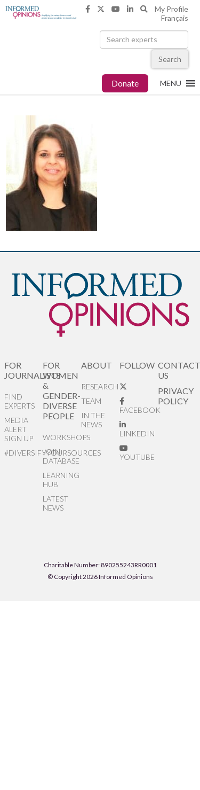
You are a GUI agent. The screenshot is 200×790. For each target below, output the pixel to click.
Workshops (62, 437)
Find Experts (19, 401)
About (96, 365)
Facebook (138, 405)
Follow (137, 365)
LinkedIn (137, 429)
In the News (93, 420)
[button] (170, 83)
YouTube (137, 453)
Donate (125, 83)
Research (99, 386)
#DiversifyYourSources (23, 452)
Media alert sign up (18, 429)
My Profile (171, 8)
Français (174, 17)
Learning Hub (61, 480)
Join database (61, 456)
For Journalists (23, 370)
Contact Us (177, 370)
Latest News (55, 503)
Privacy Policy (176, 396)
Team (91, 400)
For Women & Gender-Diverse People (62, 390)
